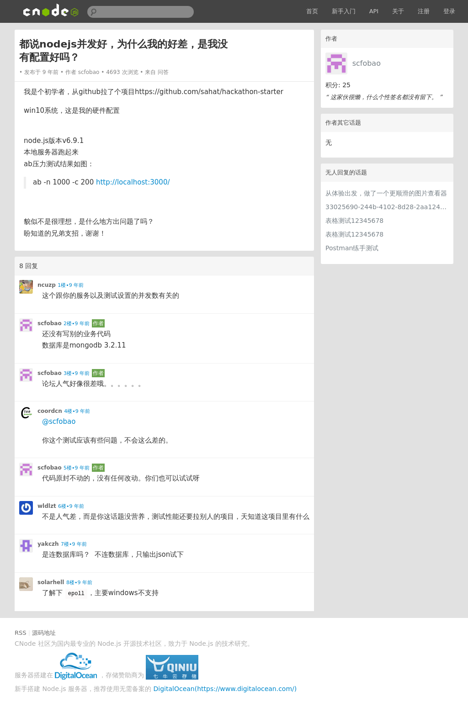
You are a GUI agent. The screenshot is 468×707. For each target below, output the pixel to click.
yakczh (48, 544)
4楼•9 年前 (77, 411)
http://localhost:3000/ (133, 182)
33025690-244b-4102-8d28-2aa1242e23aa (387, 207)
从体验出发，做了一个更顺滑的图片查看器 (386, 193)
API (374, 11)
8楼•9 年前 (79, 583)
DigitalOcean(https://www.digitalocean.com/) (225, 688)
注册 (424, 11)
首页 (312, 11)
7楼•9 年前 (74, 544)
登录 (449, 11)
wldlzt (46, 506)
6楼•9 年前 (71, 506)
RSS (21, 632)
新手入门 (344, 11)
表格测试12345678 (354, 220)
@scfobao (58, 421)
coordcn (49, 411)
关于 (398, 11)
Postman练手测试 (351, 248)
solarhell (50, 582)
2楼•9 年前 (77, 324)
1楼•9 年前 (71, 285)
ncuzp (46, 285)
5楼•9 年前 (77, 468)
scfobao (366, 63)
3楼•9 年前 (77, 373)
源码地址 (44, 632)
